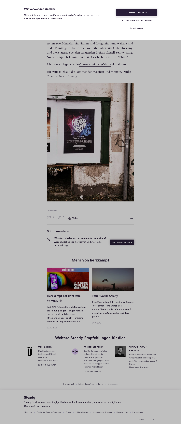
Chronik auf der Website (95, 62)
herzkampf (68, 382)
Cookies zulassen (136, 12)
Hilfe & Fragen (82, 410)
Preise (68, 410)
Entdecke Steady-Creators (49, 410)
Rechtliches (137, 410)
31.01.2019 (96, 320)
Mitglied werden (122, 240)
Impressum (113, 382)
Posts (100, 382)
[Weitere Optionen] (131, 216)
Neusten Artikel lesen (48, 358)
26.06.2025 (52, 325)
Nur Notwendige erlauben (136, 21)
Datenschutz (122, 410)
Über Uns (28, 410)
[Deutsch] (146, 416)
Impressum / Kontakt (102, 410)
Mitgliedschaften (86, 382)
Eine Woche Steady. (105, 293)
